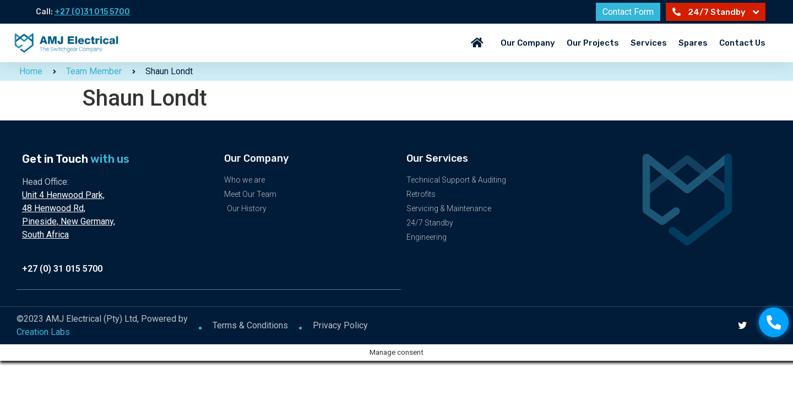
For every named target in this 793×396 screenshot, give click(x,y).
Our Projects (593, 43)
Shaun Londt (169, 71)
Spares (693, 43)
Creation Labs (43, 331)
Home (30, 71)
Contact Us (742, 43)
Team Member (94, 71)
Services (649, 43)
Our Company (528, 43)
